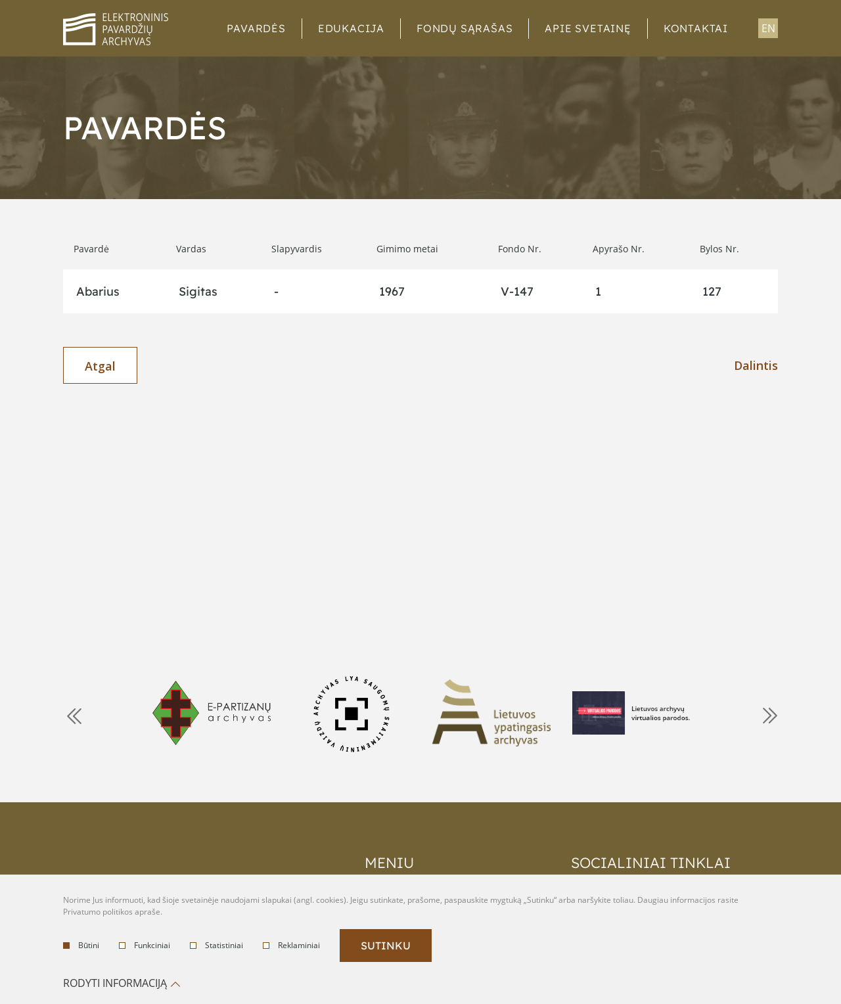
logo (115, 29)
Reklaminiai (291, 945)
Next (768, 714)
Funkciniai (144, 945)
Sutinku (386, 945)
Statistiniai (216, 945)
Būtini (81, 945)
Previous (73, 714)
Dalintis (756, 365)
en (768, 28)
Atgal (100, 366)
